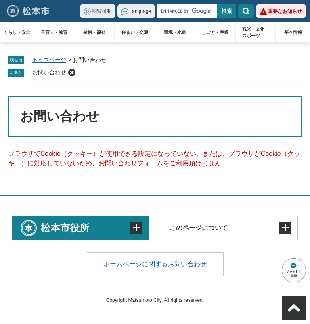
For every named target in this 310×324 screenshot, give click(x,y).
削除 (71, 72)
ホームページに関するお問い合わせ (155, 264)
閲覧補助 (101, 11)
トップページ (49, 59)
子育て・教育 (54, 32)
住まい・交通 (134, 32)
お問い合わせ (49, 72)
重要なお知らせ (285, 11)
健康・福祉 (94, 32)
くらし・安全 (17, 32)
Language (140, 11)
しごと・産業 (215, 32)
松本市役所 (65, 227)
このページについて (199, 227)
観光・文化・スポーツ (255, 32)
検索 (246, 11)
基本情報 (293, 32)
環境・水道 (175, 32)
